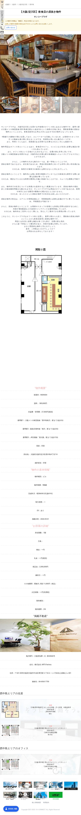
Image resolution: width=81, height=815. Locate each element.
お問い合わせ (10, 27)
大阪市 (14, 4)
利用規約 (46, 802)
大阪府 (7, 4)
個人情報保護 (36, 802)
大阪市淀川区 (22, 4)
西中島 (32, 4)
